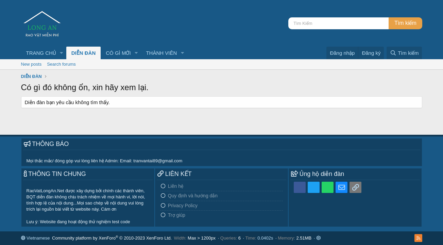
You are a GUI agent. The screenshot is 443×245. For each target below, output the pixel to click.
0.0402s (265, 238)
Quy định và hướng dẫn (193, 195)
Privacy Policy (183, 205)
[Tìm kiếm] (338, 23)
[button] (61, 53)
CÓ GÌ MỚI (118, 53)
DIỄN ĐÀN (83, 53)
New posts (31, 64)
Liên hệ (175, 186)
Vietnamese (35, 238)
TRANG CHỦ (41, 53)
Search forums (61, 64)
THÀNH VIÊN (161, 53)
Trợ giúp (176, 215)
